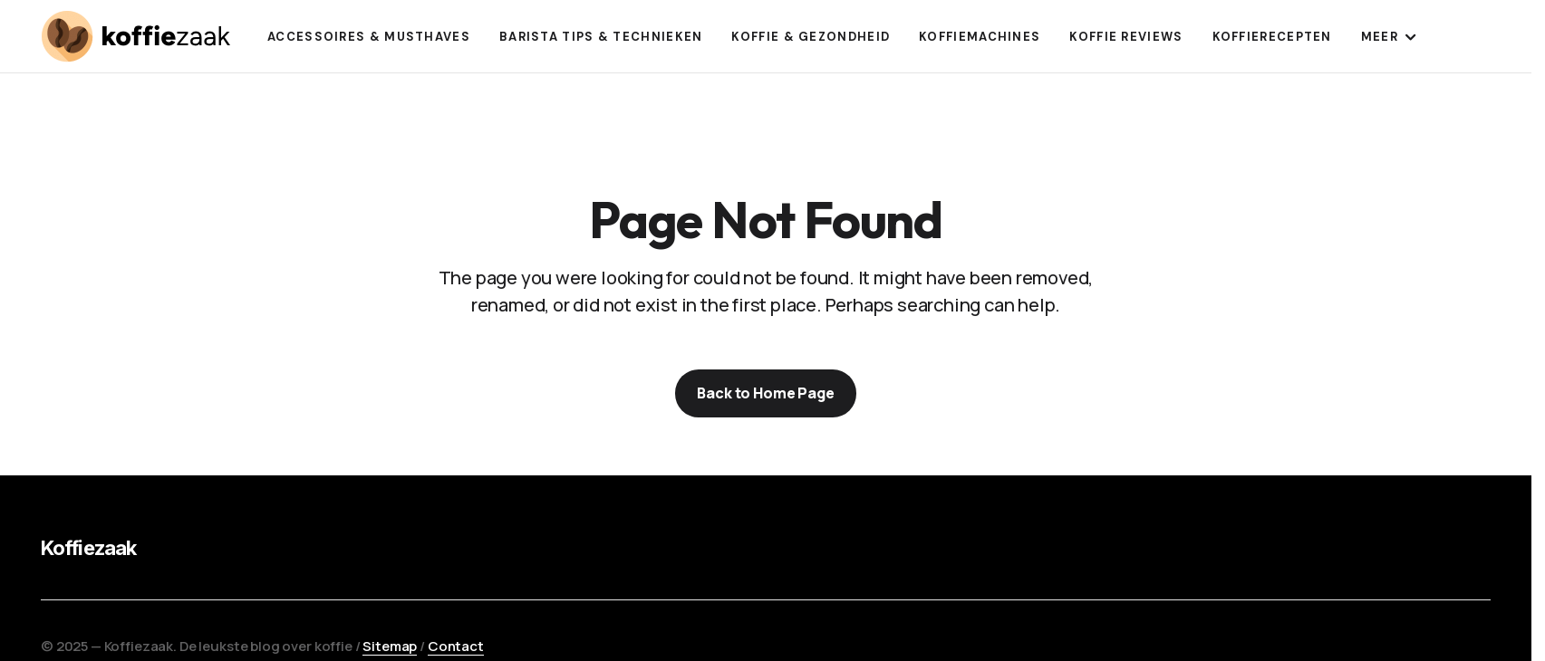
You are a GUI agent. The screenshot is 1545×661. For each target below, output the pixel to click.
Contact (456, 646)
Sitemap (389, 646)
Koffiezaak (88, 548)
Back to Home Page (765, 393)
